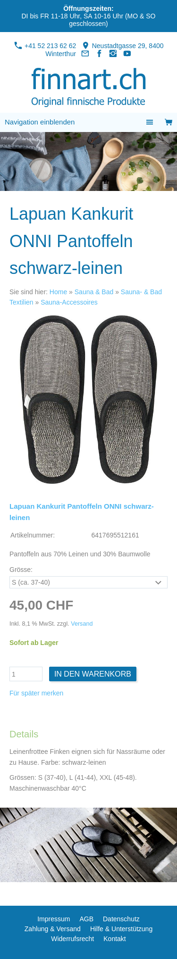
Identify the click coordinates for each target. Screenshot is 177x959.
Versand (82, 623)
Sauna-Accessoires (69, 302)
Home (58, 292)
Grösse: (21, 569)
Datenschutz (121, 919)
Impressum (53, 919)
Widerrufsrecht (72, 938)
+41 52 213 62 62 (45, 46)
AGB (86, 919)
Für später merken (36, 693)
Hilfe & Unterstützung (121, 929)
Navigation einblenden (40, 122)
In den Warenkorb (92, 674)
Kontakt (114, 938)
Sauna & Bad (94, 292)
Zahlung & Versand (53, 929)
